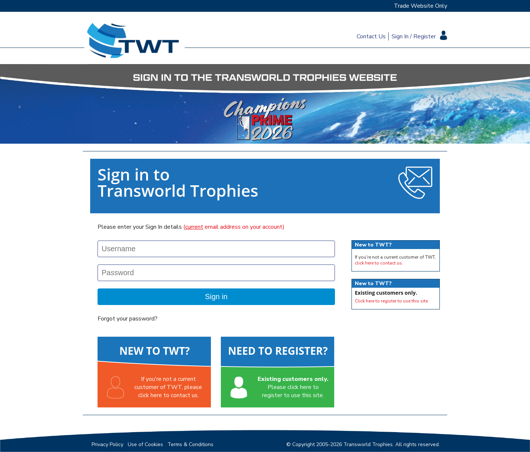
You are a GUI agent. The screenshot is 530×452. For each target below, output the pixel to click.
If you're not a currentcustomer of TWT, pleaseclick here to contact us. (168, 387)
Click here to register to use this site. (392, 301)
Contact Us (371, 36)
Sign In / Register (414, 36)
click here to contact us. (379, 263)
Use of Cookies (145, 444)
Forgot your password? (128, 319)
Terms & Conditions (190, 444)
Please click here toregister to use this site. (293, 387)
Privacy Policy (107, 444)
